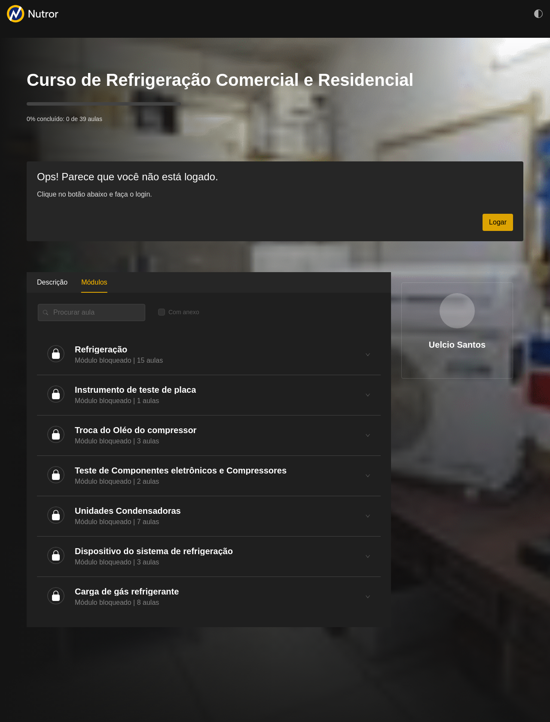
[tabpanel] (209, 460)
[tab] (209, 355)
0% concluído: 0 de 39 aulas (64, 118)
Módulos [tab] (94, 282)
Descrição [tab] (52, 282)
